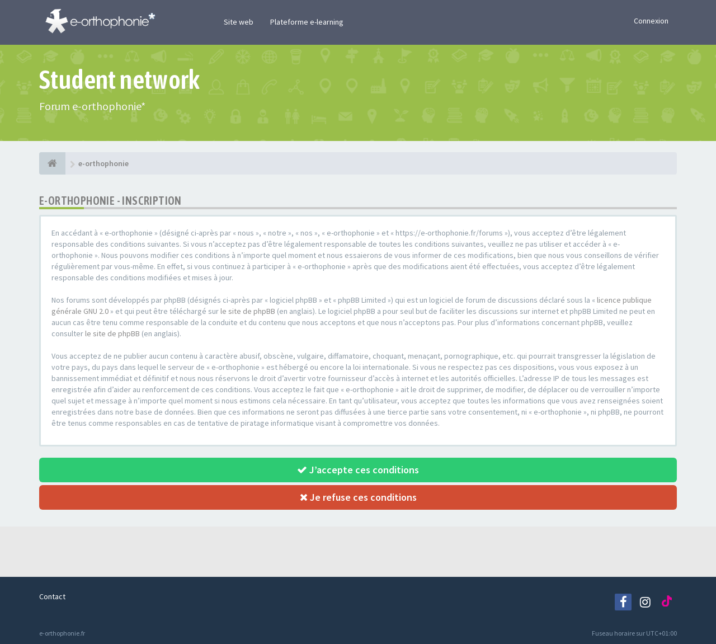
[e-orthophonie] (52, 163)
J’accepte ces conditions (358, 469)
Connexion (651, 21)
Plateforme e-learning (306, 22)
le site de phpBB (247, 311)
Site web (238, 22)
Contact (52, 596)
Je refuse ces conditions (358, 497)
